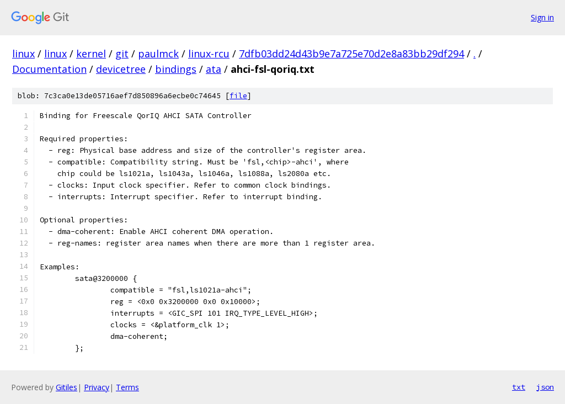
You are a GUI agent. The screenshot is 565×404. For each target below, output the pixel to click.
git (122, 53)
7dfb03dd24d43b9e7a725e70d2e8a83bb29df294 (351, 53)
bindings (175, 69)
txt (518, 387)
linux (23, 53)
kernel (91, 53)
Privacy (96, 387)
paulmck (158, 53)
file (238, 95)
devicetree (121, 69)
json (545, 387)
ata (213, 69)
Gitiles (66, 387)
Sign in (542, 17)
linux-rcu (209, 53)
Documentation (49, 69)
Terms (127, 387)
